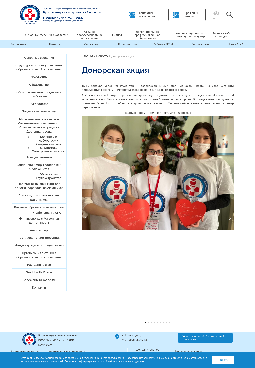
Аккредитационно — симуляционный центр (190, 35)
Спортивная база (48, 144)
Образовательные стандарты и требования (39, 94)
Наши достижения (39, 157)
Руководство (39, 104)
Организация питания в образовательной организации (39, 255)
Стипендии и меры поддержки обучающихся (39, 167)
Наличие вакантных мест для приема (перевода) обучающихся (39, 186)
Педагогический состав (39, 111)
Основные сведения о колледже (46, 35)
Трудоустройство (48, 178)
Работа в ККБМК (164, 44)
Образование (39, 84)
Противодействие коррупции (38, 237)
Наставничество (39, 264)
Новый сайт (236, 44)
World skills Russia (39, 272)
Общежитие (49, 174)
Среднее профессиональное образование (90, 35)
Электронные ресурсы (48, 151)
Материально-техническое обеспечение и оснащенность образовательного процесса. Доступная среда (39, 125)
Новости (54, 44)
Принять (223, 359)
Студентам (91, 44)
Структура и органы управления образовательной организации (38, 67)
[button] (85, 218)
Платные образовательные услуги (39, 207)
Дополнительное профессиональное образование (147, 35)
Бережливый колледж (221, 35)
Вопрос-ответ (200, 44)
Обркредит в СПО (48, 212)
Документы (39, 77)
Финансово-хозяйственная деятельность (39, 220)
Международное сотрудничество (39, 245)
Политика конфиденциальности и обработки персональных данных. (105, 361)
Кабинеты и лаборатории (48, 138)
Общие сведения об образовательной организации (203, 337)
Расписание (18, 44)
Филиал (116, 35)
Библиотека (48, 147)
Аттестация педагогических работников (39, 197)
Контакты (39, 287)
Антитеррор (39, 230)
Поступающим (127, 44)
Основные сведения (39, 57)
